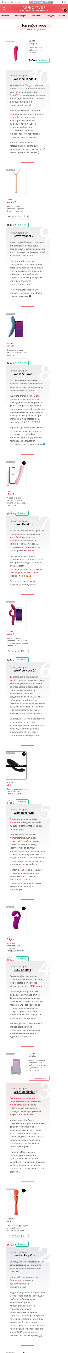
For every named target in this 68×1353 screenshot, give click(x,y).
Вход (64, 2)
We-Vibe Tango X (25, 79)
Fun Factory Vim (24, 1255)
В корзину (43, 60)
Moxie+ (32, 1056)
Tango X (33, 43)
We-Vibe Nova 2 (24, 670)
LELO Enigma (22, 970)
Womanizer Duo (24, 813)
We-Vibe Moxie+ (24, 1091)
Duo (9, 785)
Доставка (5, 2)
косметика (36, 16)
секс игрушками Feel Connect (25, 572)
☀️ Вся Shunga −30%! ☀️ (41, 2)
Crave (9, 199)
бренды (63, 16)
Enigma (11, 939)
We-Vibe (32, 41)
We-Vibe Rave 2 (24, 374)
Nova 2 (10, 634)
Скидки (50, 16)
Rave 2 (10, 346)
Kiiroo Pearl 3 (22, 524)
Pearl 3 (10, 494)
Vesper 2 (11, 202)
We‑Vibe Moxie (17, 1104)
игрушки (5, 16)
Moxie (24, 1152)
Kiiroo (9, 491)
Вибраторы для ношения (22, 1098)
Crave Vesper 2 (24, 236)
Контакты (15, 2)
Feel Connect (28, 550)
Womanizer (12, 782)
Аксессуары (20, 16)
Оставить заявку (39, 1078)
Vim (9, 1221)
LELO (9, 937)
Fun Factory (12, 1219)
